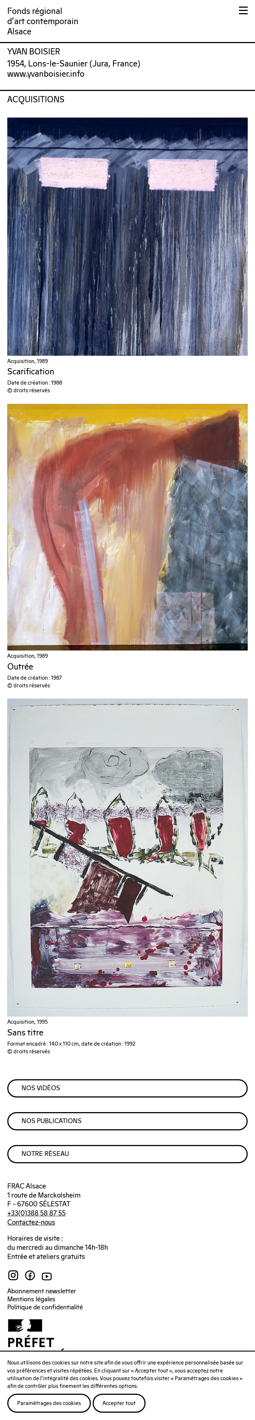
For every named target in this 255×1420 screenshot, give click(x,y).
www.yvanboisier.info (46, 74)
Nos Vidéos (41, 1088)
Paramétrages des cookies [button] (49, 1403)
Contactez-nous (31, 1223)
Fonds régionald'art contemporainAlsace (42, 21)
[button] (243, 12)
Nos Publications (52, 1121)
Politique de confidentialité (45, 1307)
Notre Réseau (45, 1154)
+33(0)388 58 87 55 (36, 1213)
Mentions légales (31, 1299)
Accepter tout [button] (119, 1403)
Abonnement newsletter (41, 1291)
